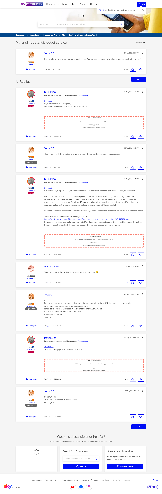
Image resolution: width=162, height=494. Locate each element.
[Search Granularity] (46, 24)
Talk (81, 15)
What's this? (31, 65)
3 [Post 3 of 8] (47, 167)
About (83, 4)
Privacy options (37, 480)
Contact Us (116, 480)
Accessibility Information (90, 480)
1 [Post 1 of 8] (47, 69)
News (65, 4)
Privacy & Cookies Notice (70, 480)
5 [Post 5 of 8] (47, 282)
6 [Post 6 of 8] (47, 326)
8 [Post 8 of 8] (47, 416)
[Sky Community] (32, 4)
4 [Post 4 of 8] (47, 254)
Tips (74, 4)
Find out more (83, 95)
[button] (142, 52)
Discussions (52, 4)
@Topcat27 (48, 101)
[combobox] (86, 24)
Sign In (142, 4)
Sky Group (127, 480)
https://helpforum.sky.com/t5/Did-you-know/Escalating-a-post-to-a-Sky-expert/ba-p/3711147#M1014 (86, 219)
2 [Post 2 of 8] (47, 136)
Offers (93, 4)
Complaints (105, 480)
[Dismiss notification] (143, 10)
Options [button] (138, 42)
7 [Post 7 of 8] (47, 379)
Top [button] (156, 480)
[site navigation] (17, 4)
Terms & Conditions (51, 480)
